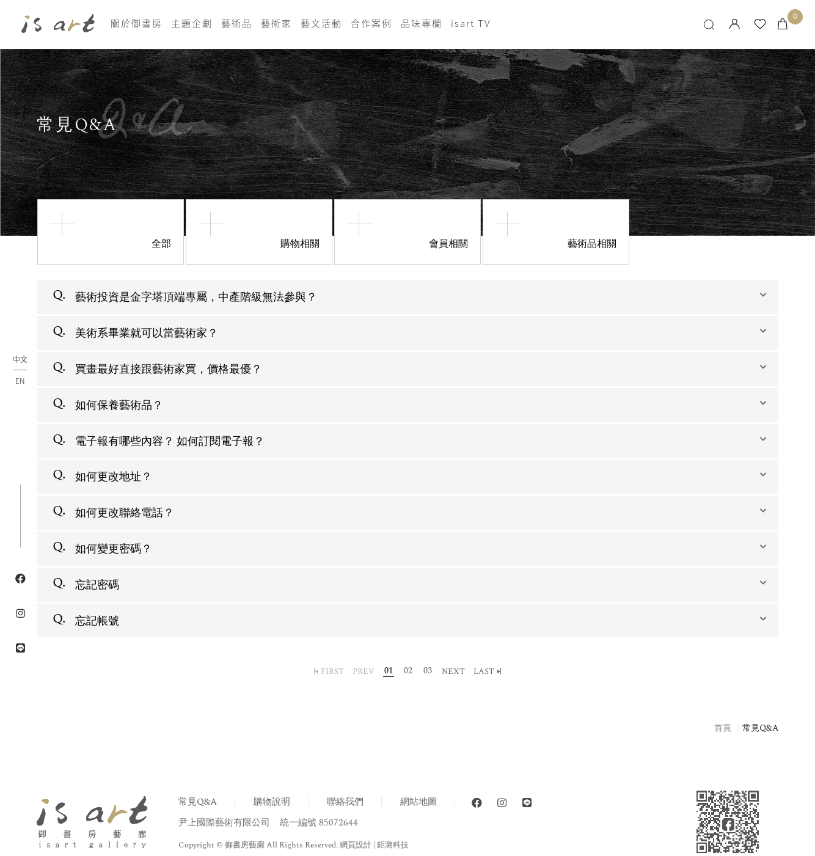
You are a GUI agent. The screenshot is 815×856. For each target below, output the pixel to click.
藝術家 (276, 24)
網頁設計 (355, 845)
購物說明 (272, 802)
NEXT (453, 671)
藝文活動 (321, 24)
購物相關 (300, 243)
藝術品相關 (592, 243)
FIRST (332, 671)
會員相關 (448, 243)
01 (388, 671)
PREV (364, 671)
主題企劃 (192, 24)
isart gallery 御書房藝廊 (58, 23)
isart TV (471, 24)
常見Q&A (197, 802)
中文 (20, 360)
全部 (161, 243)
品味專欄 (421, 24)
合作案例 (371, 24)
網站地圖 (418, 802)
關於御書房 (137, 24)
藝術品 (236, 24)
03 (427, 671)
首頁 (722, 728)
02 (408, 671)
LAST (483, 671)
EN (19, 380)
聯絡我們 (345, 802)
